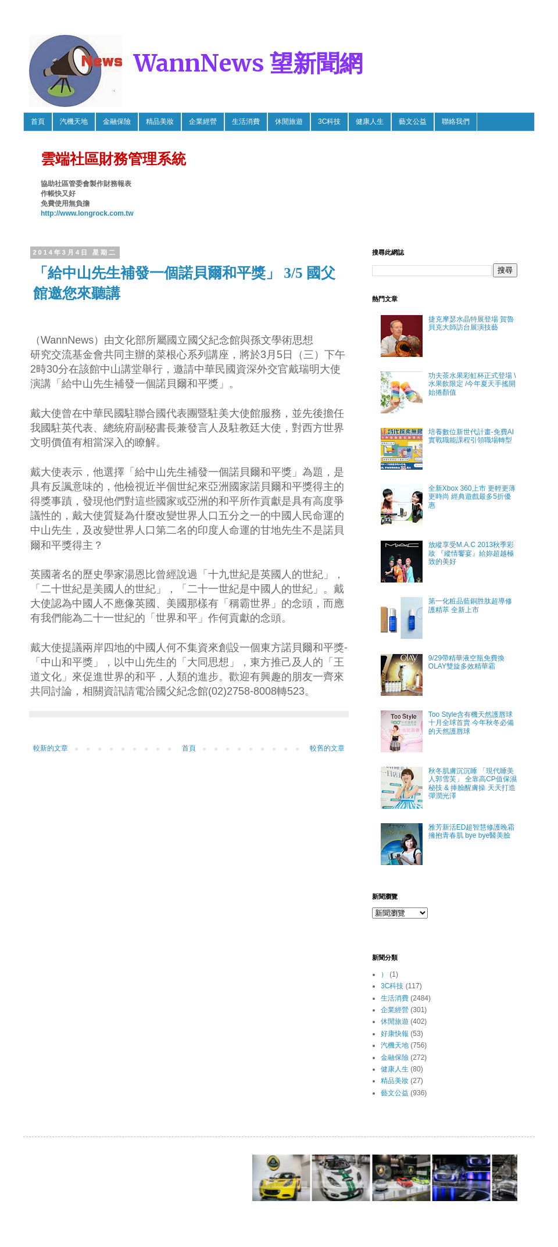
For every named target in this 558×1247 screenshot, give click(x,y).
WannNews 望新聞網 (248, 63)
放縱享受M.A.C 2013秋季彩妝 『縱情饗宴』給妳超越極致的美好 (471, 553)
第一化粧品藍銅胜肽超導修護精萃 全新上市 (470, 605)
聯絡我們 (456, 121)
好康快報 (395, 1034)
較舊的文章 (327, 748)
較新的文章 (50, 748)
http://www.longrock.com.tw (87, 213)
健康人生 (370, 121)
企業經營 (203, 121)
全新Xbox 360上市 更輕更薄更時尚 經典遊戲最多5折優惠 (472, 496)
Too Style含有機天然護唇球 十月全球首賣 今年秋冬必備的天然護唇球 (471, 722)
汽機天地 (74, 121)
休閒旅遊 (289, 121)
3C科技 (329, 121)
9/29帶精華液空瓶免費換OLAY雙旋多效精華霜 (466, 662)
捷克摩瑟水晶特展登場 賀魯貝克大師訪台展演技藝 (471, 323)
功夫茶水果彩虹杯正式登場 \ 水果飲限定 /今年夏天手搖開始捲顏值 (472, 383)
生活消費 (246, 121)
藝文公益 (413, 121)
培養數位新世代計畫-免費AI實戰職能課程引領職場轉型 (471, 436)
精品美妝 (160, 121)
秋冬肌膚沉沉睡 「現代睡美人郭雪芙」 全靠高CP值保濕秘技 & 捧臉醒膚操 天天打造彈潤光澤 (472, 783)
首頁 (38, 121)
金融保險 (117, 121)
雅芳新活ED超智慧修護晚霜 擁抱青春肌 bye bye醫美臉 (471, 831)
